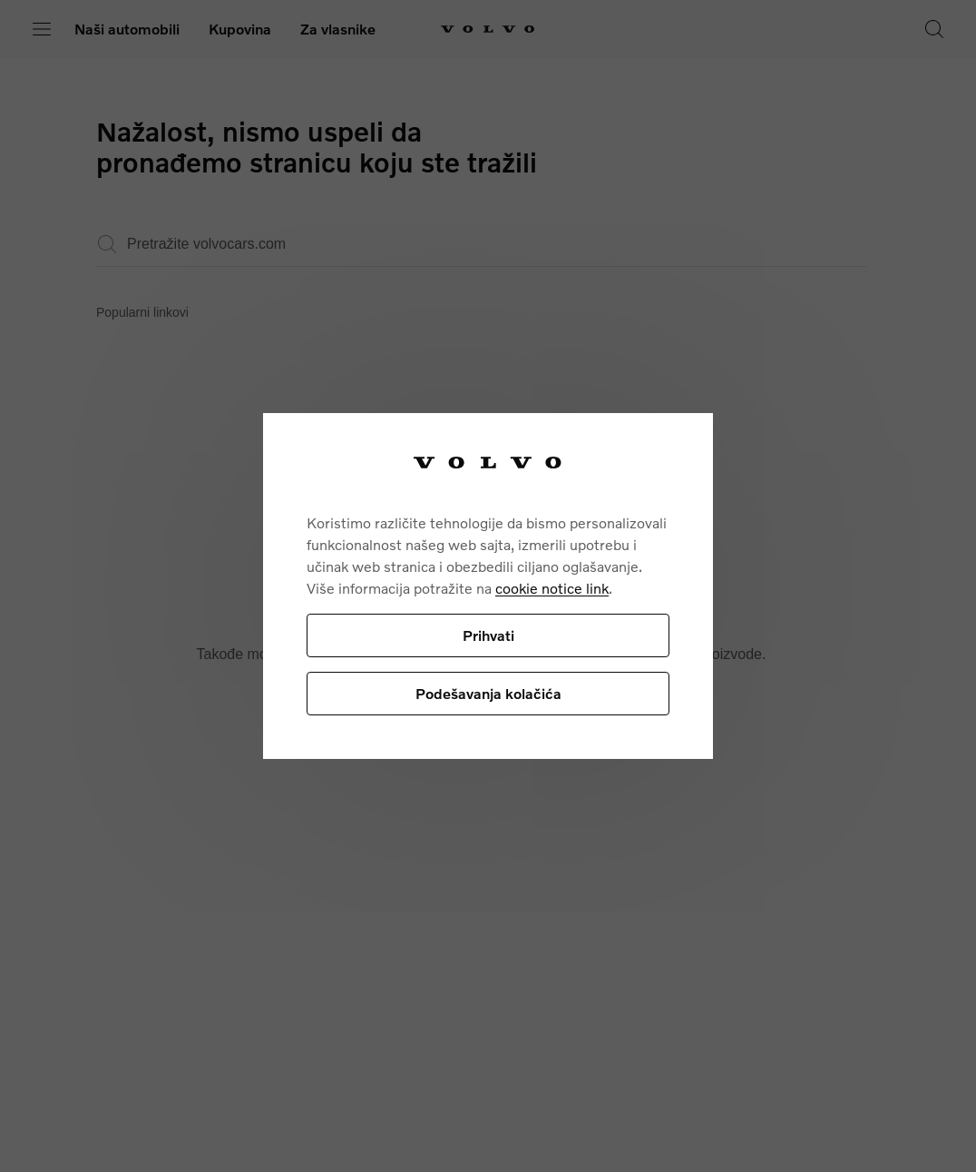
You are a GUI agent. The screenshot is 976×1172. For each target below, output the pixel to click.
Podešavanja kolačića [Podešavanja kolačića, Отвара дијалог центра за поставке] (488, 693)
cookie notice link (552, 587)
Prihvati (488, 635)
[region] (488, 586)
